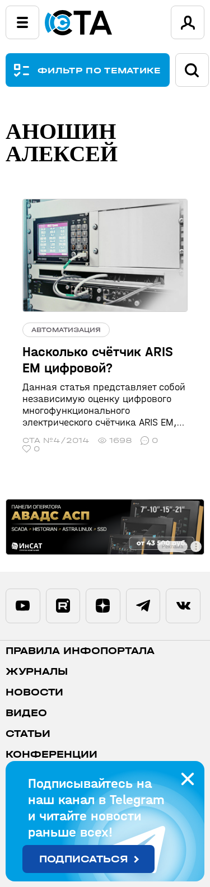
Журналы (37, 672)
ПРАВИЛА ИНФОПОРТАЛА (80, 651)
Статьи (28, 734)
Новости (34, 692)
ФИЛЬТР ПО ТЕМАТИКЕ (99, 70)
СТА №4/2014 (56, 440)
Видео (26, 713)
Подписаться (83, 859)
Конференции (51, 754)
